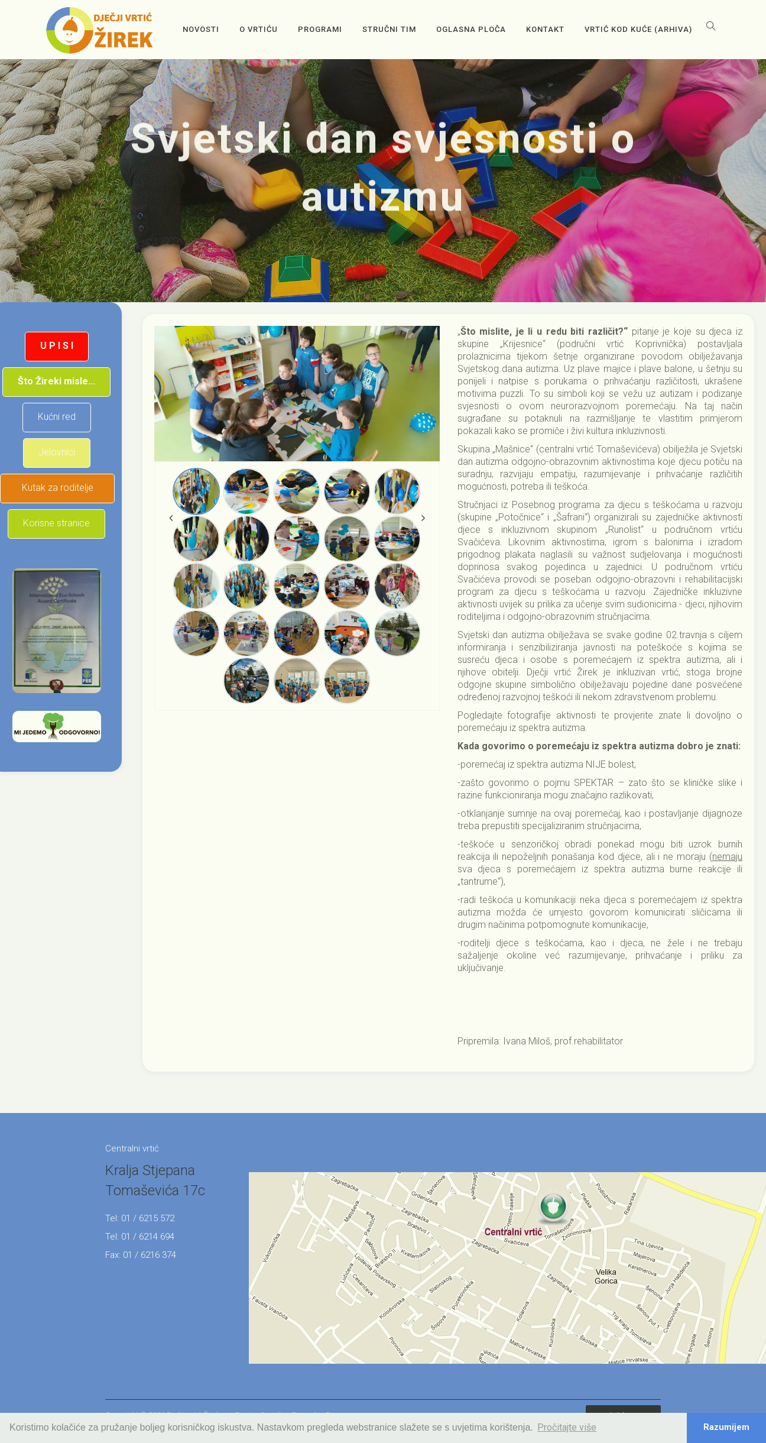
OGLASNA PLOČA (471, 29)
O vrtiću (258, 29)
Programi (320, 29)
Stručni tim (389, 29)
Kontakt (545, 29)
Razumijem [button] (726, 1427)
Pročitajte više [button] (566, 1427)
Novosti (201, 29)
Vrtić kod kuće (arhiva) (638, 29)
